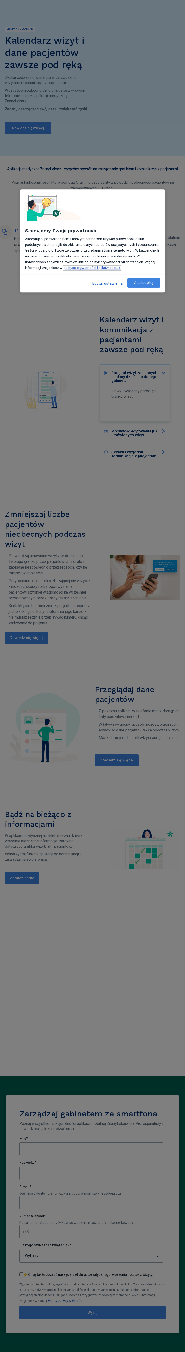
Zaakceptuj (143, 282)
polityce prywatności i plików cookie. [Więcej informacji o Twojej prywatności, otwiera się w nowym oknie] (92, 268)
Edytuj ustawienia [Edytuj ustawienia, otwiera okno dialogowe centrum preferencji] (107, 283)
